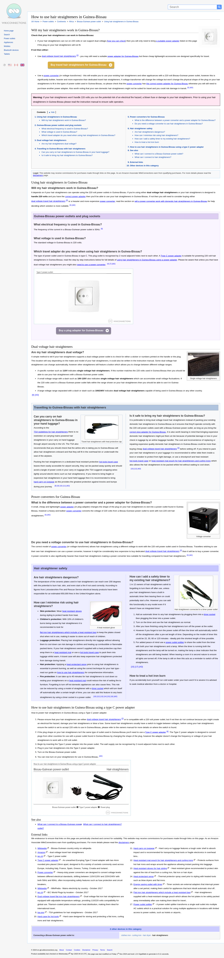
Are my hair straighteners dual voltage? (59, 144)
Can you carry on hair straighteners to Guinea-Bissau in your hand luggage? (75, 152)
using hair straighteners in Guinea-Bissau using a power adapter (147, 260)
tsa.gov (40, 912)
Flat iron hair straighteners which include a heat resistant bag (161, 892)
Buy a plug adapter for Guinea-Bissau (81, 330)
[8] (33, 395)
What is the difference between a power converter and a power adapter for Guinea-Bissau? (175, 120)
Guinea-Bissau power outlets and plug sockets (59, 125)
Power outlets (9, 38)
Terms (102, 950)
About (61, 950)
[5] (188, 87)
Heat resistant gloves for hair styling (150, 868)
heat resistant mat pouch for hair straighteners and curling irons (181, 461)
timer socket (97, 688)
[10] (61, 486)
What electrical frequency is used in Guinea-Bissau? (65, 128)
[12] (135, 469)
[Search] (192, 7)
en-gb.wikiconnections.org (47, 950)
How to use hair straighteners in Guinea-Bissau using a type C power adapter (167, 147)
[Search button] (219, 7)
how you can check (116, 41)
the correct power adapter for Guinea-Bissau (167, 83)
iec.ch (40, 856)
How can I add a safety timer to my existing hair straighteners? (162, 139)
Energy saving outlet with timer (147, 884)
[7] (110, 264)
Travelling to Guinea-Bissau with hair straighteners (61, 148)
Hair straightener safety (141, 128)
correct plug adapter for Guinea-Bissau (148, 432)
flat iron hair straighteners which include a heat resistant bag (68, 632)
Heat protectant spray (143, 876)
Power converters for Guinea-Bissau (147, 117)
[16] (111, 696)
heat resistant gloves (72, 611)
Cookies (77, 950)
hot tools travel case (108, 462)
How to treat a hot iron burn (147, 142)
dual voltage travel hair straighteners (59, 56)
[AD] (191, 87)
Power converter (45, 872)
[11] (64, 486)
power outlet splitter (175, 642)
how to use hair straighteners (70, 672)
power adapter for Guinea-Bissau (123, 56)
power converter (51, 75)
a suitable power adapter (167, 41)
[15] (108, 696)
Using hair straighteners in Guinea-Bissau (57, 117)
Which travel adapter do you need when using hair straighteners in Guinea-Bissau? (78, 135)
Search (7, 35)
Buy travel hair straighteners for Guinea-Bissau (78, 64)
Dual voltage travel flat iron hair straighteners (58, 896)
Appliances (8, 42)
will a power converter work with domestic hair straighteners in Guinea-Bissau (171, 201)
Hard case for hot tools (48, 916)
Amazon (41, 852)
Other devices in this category (144, 165)
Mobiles (7, 46)
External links (136, 162)
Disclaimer (86, 950)
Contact (69, 950)
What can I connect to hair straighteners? (153, 157)
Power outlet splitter (142, 904)
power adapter (67, 507)
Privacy (95, 950)
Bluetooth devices (11, 50)
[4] (108, 264)
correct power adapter (75, 196)
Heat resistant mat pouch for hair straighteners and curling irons (163, 860)
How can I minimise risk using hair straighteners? (156, 135)
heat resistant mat (62, 652)
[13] (101, 696)
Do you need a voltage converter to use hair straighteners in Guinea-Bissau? (169, 123)
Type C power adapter (171, 256)
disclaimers (38, 175)
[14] (105, 696)
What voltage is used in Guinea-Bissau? (59, 132)
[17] (136, 667)
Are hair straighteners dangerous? (150, 132)
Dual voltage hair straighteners (51, 140)
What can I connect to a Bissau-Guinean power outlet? (159, 154)
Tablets (7, 54)
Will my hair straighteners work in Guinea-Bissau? (64, 120)
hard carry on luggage (44, 482)
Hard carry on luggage (143, 848)
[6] (102, 229)
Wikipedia (42, 848)
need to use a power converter (91, 264)
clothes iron (126, 935)
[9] (58, 486)
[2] (78, 55)
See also (134, 150)
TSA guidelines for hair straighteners (51, 432)
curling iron (136, 935)
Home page (9, 31)
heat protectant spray (77, 664)
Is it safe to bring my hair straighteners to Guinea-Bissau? (67, 155)
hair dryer (147, 935)
